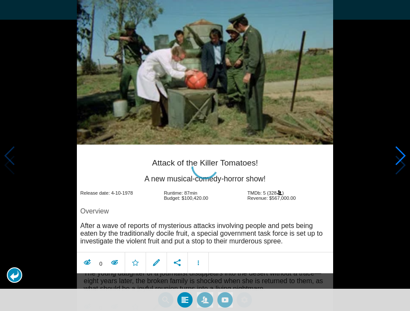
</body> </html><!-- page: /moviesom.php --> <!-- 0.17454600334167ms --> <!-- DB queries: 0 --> (205, 155)
